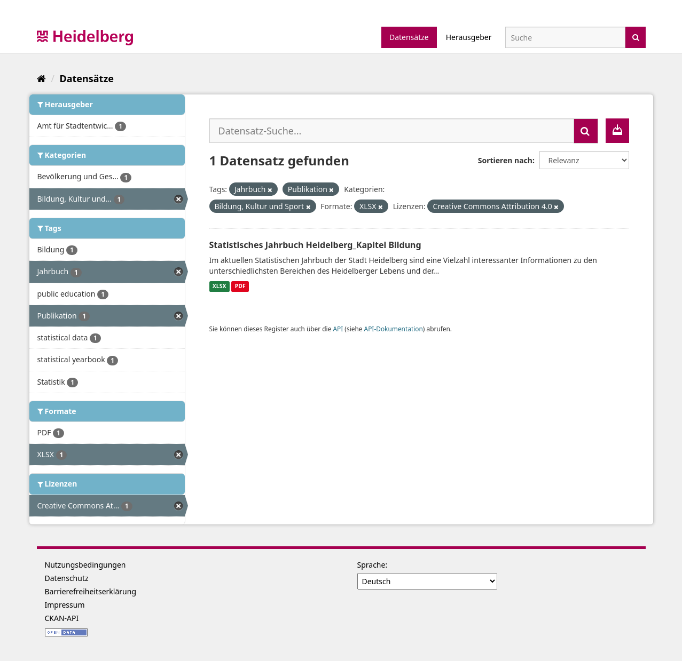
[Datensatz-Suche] (565, 37)
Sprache (371, 565)
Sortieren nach (505, 160)
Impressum (65, 605)
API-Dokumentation (393, 328)
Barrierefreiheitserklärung (91, 591)
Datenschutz (67, 578)
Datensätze (409, 37)
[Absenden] (635, 36)
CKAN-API (62, 618)
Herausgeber (469, 37)
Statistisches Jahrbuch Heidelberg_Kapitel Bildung (315, 245)
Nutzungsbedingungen (85, 565)
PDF (240, 286)
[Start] (41, 78)
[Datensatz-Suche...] (391, 130)
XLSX (219, 286)
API (338, 328)
